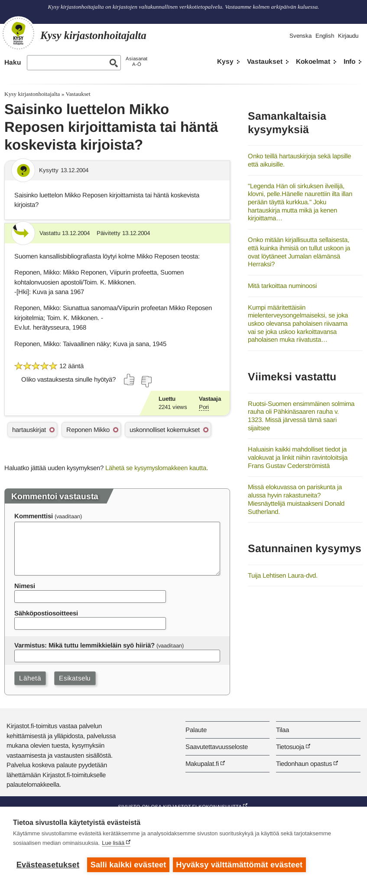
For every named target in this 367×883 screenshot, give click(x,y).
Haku (12, 62)
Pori (204, 407)
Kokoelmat (313, 61)
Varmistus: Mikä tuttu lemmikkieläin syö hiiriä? (84, 645)
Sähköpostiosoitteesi (46, 613)
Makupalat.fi (202, 763)
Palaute (196, 729)
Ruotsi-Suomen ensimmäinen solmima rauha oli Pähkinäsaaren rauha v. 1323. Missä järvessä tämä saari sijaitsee (301, 416)
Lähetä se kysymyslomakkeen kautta (155, 467)
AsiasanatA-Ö (136, 61)
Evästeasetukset (47, 864)
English (324, 36)
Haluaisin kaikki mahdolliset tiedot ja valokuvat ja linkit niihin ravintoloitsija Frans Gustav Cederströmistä (298, 457)
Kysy (225, 61)
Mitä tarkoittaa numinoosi (282, 285)
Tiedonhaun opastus (304, 763)
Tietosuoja (290, 746)
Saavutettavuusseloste (216, 746)
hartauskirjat (29, 429)
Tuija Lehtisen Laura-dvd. (283, 575)
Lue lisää (113, 843)
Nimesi (24, 585)
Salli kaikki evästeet (128, 864)
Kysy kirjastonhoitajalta (32, 94)
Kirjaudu (348, 36)
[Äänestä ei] (146, 381)
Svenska (300, 36)
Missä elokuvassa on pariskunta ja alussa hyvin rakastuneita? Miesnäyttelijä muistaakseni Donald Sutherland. (296, 499)
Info (349, 61)
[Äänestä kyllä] (129, 379)
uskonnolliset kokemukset (165, 429)
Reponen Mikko (88, 429)
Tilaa (282, 729)
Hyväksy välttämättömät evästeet (240, 864)
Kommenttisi (33, 516)
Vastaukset (265, 61)
